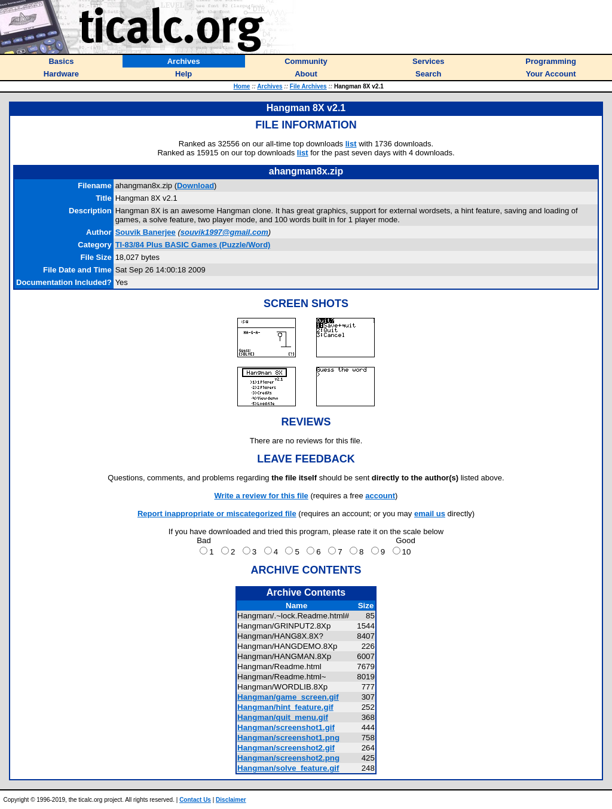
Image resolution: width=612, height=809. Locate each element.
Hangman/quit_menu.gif (282, 717)
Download (195, 185)
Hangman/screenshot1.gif (286, 727)
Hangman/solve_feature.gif (288, 768)
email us (429, 513)
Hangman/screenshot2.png (288, 757)
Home (242, 86)
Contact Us (195, 799)
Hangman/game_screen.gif (288, 696)
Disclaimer (231, 799)
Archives (269, 86)
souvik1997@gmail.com (224, 232)
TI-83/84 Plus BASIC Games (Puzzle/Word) (193, 244)
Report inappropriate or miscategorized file (216, 513)
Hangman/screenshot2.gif (286, 747)
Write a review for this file (261, 495)
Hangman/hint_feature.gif (285, 707)
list (351, 143)
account (380, 495)
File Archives (308, 86)
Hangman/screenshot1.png (288, 737)
